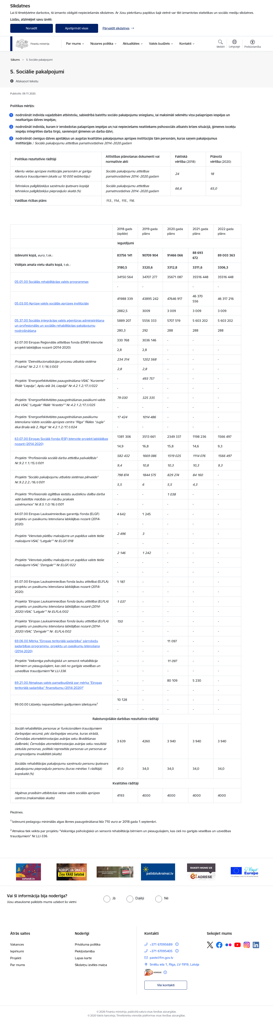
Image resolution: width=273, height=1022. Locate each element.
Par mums (17, 965)
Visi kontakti (165, 985)
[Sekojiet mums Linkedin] (256, 945)
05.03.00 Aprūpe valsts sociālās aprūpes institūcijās (52, 303)
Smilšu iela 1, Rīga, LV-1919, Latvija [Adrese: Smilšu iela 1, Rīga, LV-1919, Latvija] (174, 964)
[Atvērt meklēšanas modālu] (221, 44)
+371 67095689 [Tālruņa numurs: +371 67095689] (161, 944)
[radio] (109, 898)
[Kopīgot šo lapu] (252, 80)
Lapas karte (83, 958)
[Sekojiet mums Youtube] (237, 944)
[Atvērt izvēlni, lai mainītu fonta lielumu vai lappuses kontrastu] (252, 44)
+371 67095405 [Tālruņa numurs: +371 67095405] (161, 951)
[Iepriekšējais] (20, 872)
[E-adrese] (152, 972)
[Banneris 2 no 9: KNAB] (72, 872)
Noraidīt (31, 28)
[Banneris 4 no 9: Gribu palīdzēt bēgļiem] (158, 872)
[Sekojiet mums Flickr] (228, 944)
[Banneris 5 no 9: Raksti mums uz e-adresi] (201, 872)
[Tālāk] (253, 872)
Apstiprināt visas (76, 28)
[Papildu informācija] (177, 944)
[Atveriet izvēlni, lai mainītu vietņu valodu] (234, 44)
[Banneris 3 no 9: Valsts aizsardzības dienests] (115, 872)
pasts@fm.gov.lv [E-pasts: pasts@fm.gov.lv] (161, 958)
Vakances (17, 944)
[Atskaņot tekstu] (27, 81)
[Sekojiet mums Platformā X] (210, 945)
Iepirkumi (17, 951)
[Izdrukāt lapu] (252, 70)
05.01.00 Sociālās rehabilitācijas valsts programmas (52, 282)
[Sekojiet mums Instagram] (247, 945)
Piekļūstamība (85, 951)
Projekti (15, 958)
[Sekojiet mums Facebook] (219, 945)
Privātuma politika (87, 944)
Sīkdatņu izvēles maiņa (91, 965)
